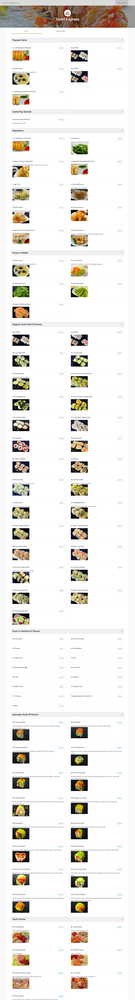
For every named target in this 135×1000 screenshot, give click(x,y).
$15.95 (119, 69)
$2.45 (61, 69)
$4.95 (61, 353)
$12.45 (61, 748)
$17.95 (61, 927)
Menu (14, 31)
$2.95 (61, 92)
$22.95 (119, 950)
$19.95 (119, 927)
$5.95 (61, 48)
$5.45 (120, 397)
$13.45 (61, 722)
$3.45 (61, 417)
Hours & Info (24, 31)
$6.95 (120, 138)
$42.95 (119, 973)
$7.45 (120, 207)
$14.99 (119, 895)
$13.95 (61, 869)
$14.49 (61, 823)
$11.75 (119, 48)
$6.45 (61, 438)
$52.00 (61, 119)
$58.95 (61, 996)
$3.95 (120, 260)
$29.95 (61, 973)
